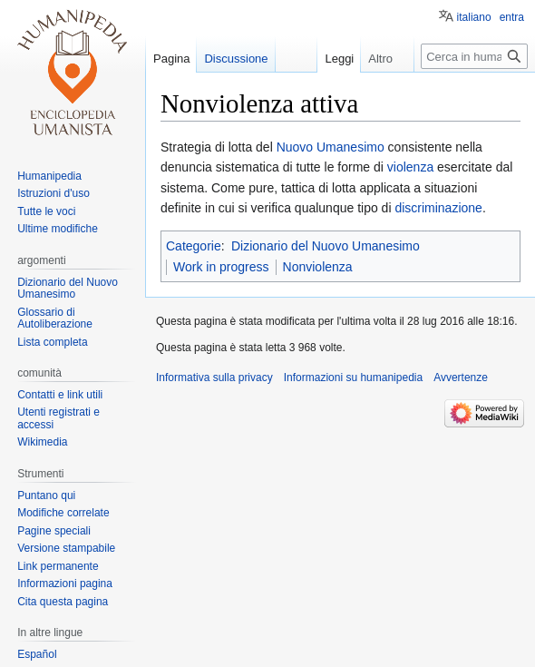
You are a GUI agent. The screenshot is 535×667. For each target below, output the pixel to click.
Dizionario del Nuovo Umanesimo (325, 246)
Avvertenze (460, 377)
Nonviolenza (318, 267)
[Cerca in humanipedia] (474, 56)
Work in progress (221, 267)
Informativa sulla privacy (214, 377)
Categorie (193, 246)
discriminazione (438, 208)
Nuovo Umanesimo (330, 147)
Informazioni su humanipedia (353, 377)
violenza (410, 167)
